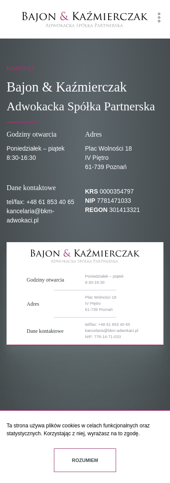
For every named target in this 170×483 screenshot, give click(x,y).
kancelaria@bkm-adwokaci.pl (111, 330)
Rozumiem (85, 460)
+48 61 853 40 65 (50, 201)
